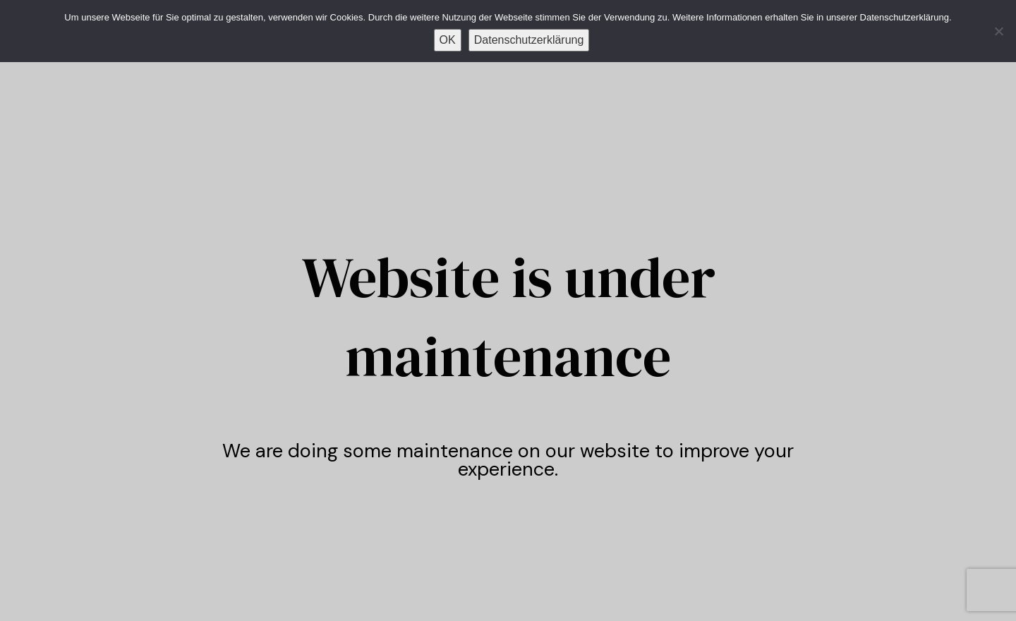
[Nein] (998, 31)
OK (448, 40)
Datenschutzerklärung (529, 40)
